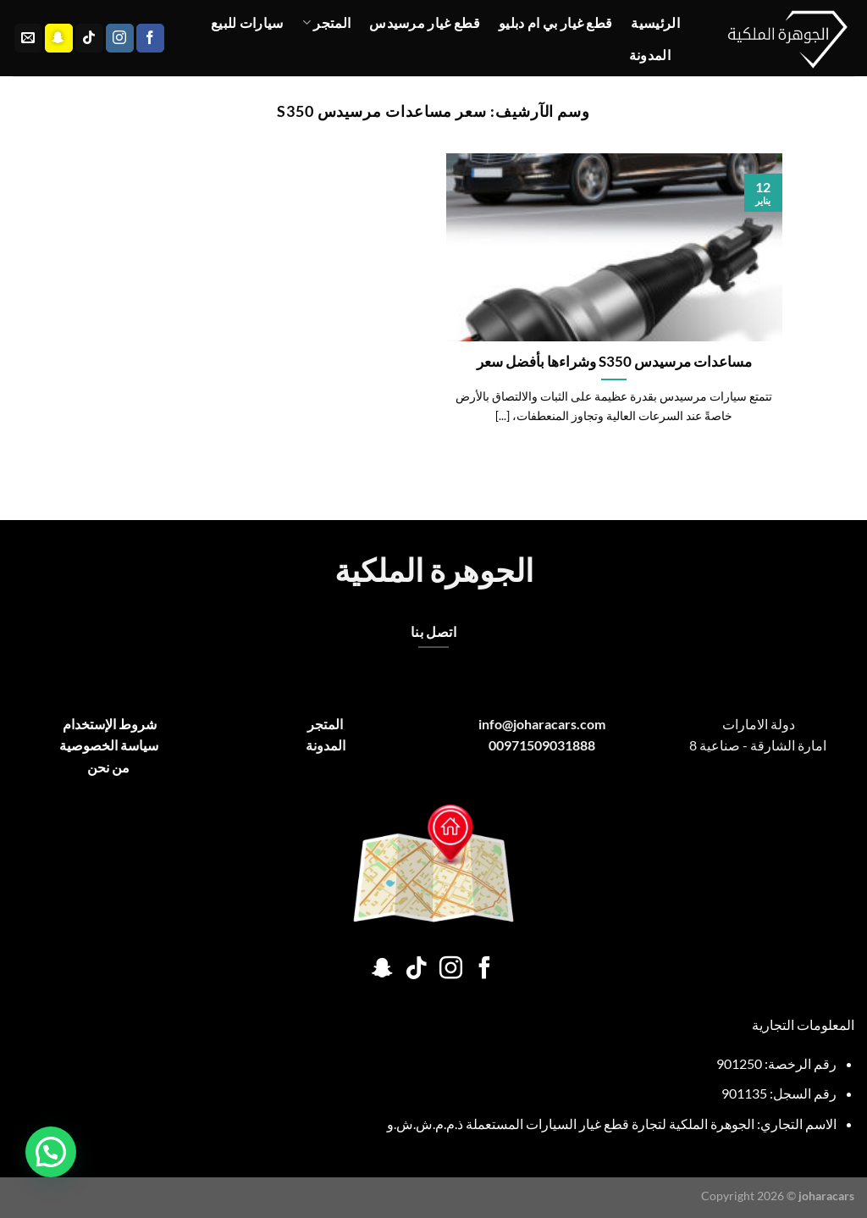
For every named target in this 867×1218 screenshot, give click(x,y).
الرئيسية (655, 22)
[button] (50, 1152)
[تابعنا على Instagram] (120, 38)
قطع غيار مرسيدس (424, 22)
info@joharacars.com (541, 724)
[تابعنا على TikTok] (89, 38)
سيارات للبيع (247, 22)
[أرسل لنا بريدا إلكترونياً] (28, 38)
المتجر (326, 22)
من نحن (108, 767)
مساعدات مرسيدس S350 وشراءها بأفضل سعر (614, 361)
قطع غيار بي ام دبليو (555, 22)
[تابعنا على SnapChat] (59, 38)
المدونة (650, 55)
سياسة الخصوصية (108, 745)
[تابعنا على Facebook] (150, 38)
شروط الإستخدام (108, 724)
